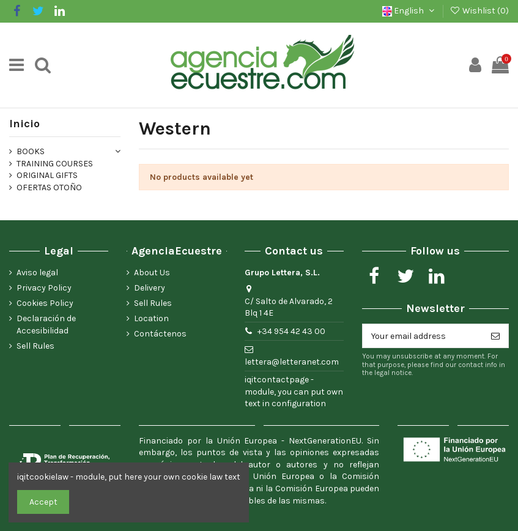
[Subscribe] (495, 335)
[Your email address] (423, 335)
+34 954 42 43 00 (291, 331)
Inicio (24, 123)
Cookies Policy (45, 303)
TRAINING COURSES (55, 163)
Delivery (149, 288)
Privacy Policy (44, 288)
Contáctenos (160, 334)
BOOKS (31, 151)
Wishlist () (479, 11)
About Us (152, 272)
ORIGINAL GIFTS (47, 175)
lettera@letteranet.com (292, 362)
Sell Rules (35, 346)
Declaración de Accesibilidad (46, 324)
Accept (43, 502)
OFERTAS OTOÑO (49, 187)
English (409, 11)
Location (151, 318)
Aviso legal (37, 272)
